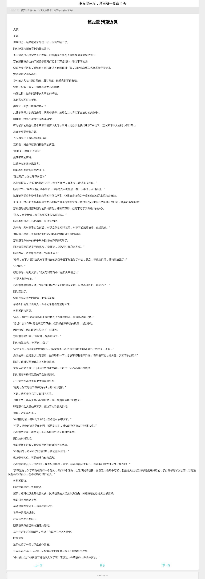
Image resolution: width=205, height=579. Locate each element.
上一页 (38, 565)
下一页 (166, 565)
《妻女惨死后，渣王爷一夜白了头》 (56, 10)
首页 (23, 10)
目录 (102, 565)
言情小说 (31, 10)
